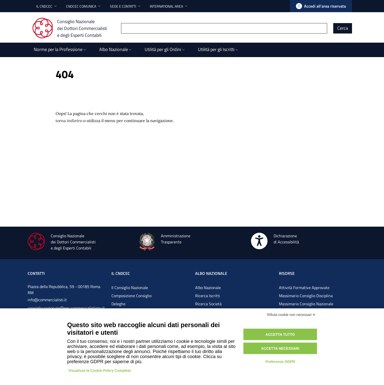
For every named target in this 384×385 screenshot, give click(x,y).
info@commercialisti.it (47, 300)
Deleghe (118, 304)
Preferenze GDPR (280, 362)
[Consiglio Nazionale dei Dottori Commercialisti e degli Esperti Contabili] (72, 28)
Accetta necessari (280, 348)
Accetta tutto (280, 334)
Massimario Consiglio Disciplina (306, 296)
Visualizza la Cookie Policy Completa (100, 371)
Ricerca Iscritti (207, 296)
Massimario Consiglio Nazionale (306, 304)
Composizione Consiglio (131, 296)
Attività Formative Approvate (304, 287)
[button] (47, 6)
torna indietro (69, 120)
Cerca (342, 28)
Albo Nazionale (208, 287)
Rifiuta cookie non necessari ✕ (291, 315)
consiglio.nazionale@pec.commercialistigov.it (66, 308)
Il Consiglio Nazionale (129, 287)
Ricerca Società (208, 304)
